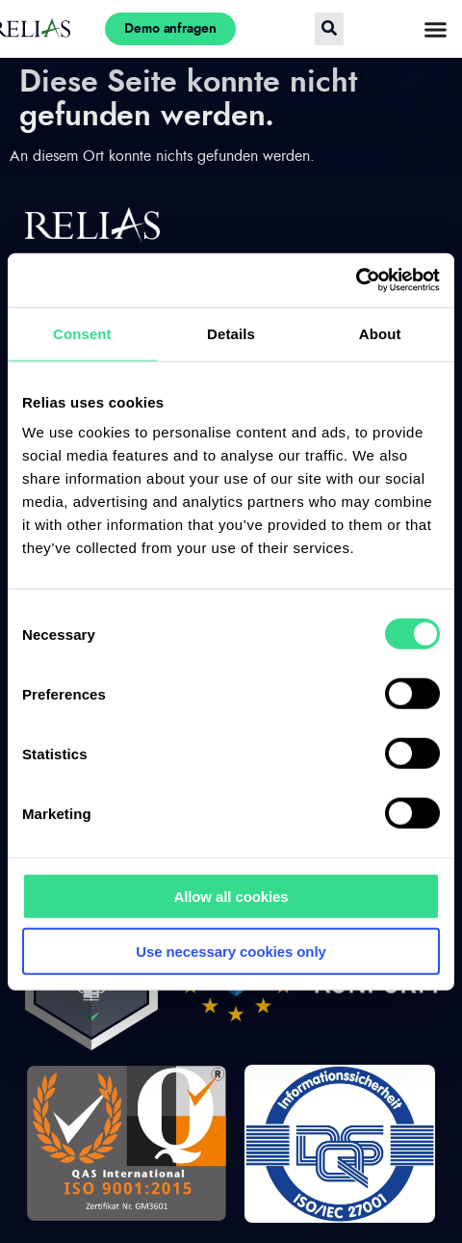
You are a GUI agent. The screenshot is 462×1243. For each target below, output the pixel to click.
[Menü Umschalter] (436, 29)
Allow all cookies (230, 896)
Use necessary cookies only (231, 950)
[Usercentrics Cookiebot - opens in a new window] (355, 280)
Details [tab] (231, 333)
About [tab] (380, 333)
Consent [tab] (82, 333)
